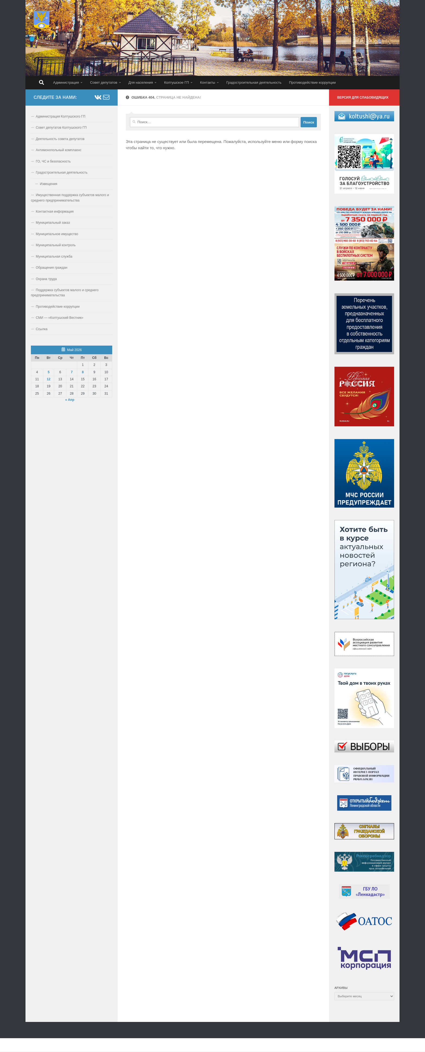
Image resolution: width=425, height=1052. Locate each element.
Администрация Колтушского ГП (60, 116)
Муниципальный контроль (56, 245)
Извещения (48, 184)
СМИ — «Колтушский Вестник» (59, 318)
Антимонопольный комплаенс (58, 150)
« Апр (69, 400)
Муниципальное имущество (57, 234)
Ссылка (41, 329)
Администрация (66, 82)
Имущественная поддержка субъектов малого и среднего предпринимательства (70, 197)
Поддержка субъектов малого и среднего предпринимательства (65, 292)
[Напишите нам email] (106, 97)
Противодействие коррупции (312, 82)
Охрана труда (46, 279)
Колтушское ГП (176, 82)
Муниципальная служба (54, 256)
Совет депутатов (103, 82)
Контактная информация (55, 211)
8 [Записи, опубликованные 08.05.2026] (83, 372)
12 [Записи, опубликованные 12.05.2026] (49, 379)
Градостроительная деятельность (254, 82)
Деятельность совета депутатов (60, 139)
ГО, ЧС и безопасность (53, 161)
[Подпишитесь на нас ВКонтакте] (97, 97)
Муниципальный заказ (53, 223)
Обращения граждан (51, 268)
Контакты (207, 82)
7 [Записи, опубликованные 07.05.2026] (72, 372)
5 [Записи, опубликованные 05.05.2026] (49, 372)
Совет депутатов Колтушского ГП (61, 127)
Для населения (140, 82)
